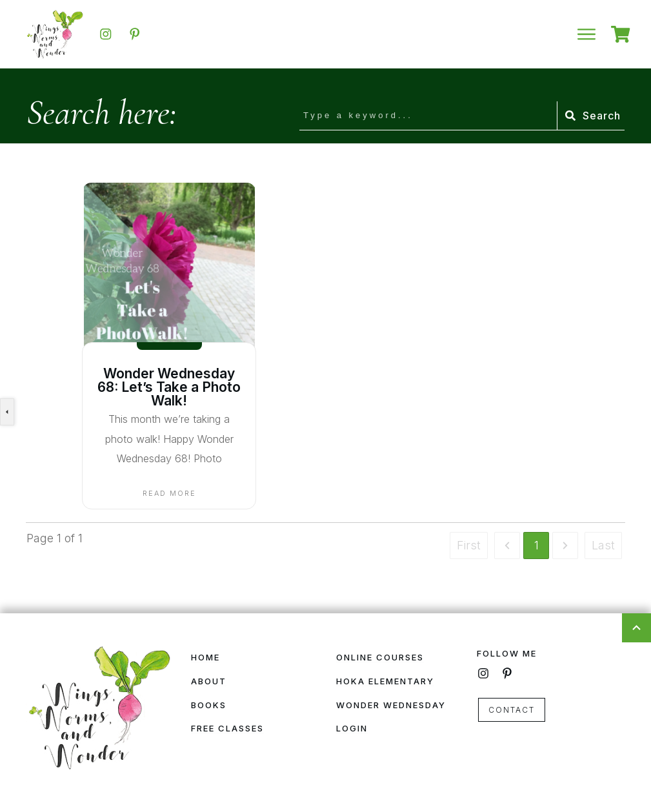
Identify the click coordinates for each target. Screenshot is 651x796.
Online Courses (380, 657)
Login (352, 728)
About (208, 681)
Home (205, 657)
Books (208, 705)
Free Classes (227, 728)
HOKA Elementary (385, 681)
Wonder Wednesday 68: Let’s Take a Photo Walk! (169, 387)
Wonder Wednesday (391, 705)
